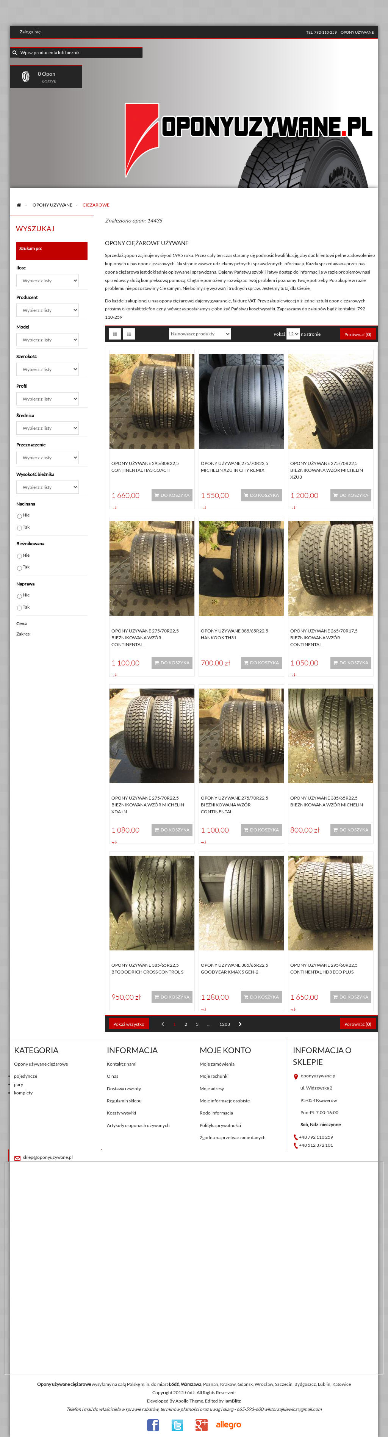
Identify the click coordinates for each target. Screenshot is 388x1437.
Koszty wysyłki (121, 1113)
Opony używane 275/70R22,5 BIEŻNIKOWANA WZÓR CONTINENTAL (145, 637)
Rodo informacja (216, 1113)
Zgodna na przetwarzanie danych (233, 1137)
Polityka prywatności (220, 1125)
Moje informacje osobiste (225, 1101)
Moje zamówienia (217, 1064)
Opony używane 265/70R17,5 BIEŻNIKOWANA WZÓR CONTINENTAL (324, 637)
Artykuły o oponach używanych (138, 1125)
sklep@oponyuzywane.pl (48, 1157)
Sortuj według (150, 334)
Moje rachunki (214, 1076)
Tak (26, 527)
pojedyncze (25, 1076)
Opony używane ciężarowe (41, 1064)
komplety (23, 1093)
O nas (112, 1076)
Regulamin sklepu (124, 1101)
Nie (26, 515)
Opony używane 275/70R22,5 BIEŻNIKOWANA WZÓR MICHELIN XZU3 (326, 470)
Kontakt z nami (121, 1064)
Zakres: (23, 634)
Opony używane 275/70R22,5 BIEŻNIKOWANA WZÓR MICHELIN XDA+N (147, 804)
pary (18, 1084)
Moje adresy (212, 1088)
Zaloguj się (30, 31)
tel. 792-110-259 (321, 32)
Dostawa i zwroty (124, 1088)
